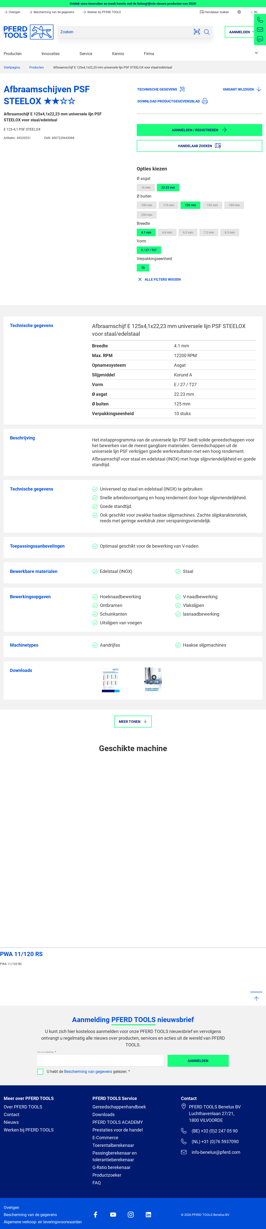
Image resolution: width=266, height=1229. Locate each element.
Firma (149, 53)
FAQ (96, 1182)
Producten (13, 53)
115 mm (168, 205)
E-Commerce (105, 1137)
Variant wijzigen (242, 89)
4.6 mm (167, 232)
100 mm (146, 205)
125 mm (190, 205)
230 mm (146, 215)
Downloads (103, 1114)
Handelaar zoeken (214, 12)
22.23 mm (168, 187)
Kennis (118, 53)
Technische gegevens (161, 89)
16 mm (145, 187)
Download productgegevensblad (172, 101)
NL (254, 12)
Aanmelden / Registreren (199, 130)
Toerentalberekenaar (113, 1145)
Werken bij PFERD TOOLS (101, 12)
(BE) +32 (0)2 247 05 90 (209, 1130)
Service (86, 53)
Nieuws (11, 1122)
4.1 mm (146, 232)
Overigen (12, 12)
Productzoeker (106, 1175)
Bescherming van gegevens (88, 1071)
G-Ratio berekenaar (111, 1167)
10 (143, 267)
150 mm (212, 205)
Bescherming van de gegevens (52, 12)
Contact (11, 1114)
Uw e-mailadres (45, 1052)
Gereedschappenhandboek (119, 1106)
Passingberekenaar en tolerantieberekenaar (114, 1156)
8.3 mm (230, 232)
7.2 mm (209, 232)
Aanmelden (198, 1061)
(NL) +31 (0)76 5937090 (209, 1141)
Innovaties (51, 53)
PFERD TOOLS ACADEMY (117, 1122)
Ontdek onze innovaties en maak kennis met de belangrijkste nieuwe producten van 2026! (133, 3)
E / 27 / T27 (149, 250)
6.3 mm (188, 232)
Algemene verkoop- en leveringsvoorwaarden (43, 1222)
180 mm (234, 205)
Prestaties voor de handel (117, 1129)
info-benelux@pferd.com (210, 1152)
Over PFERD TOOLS (23, 1106)
